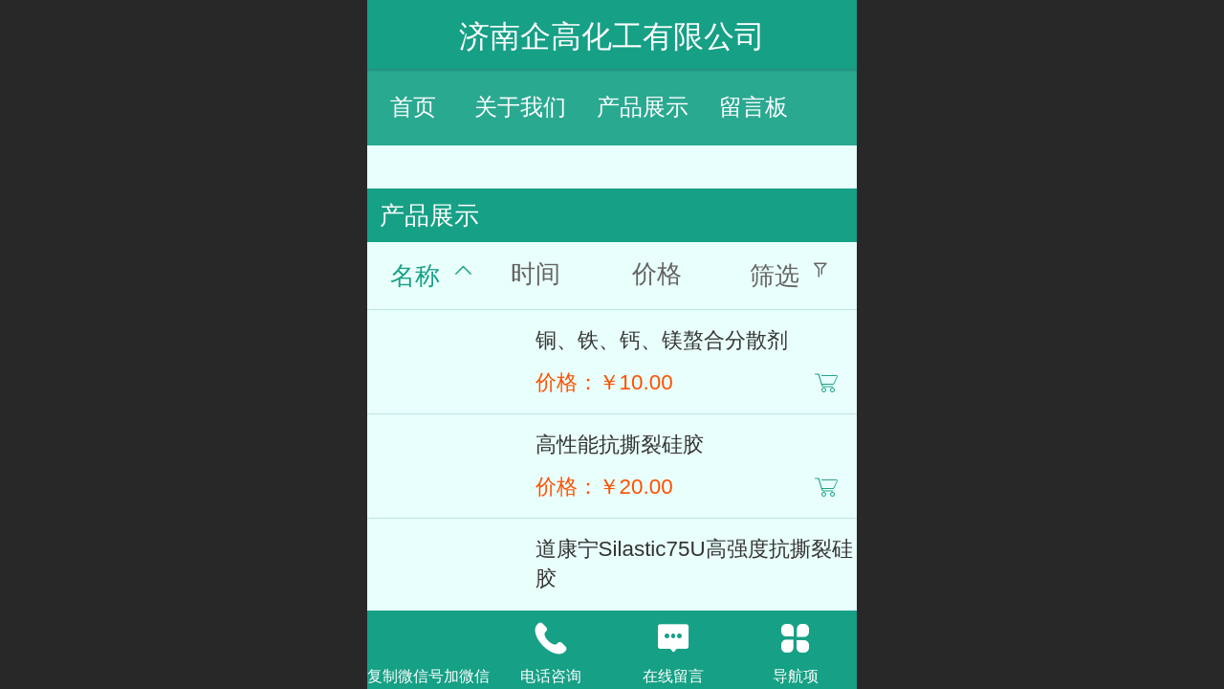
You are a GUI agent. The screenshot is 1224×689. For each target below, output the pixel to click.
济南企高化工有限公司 (612, 36)
